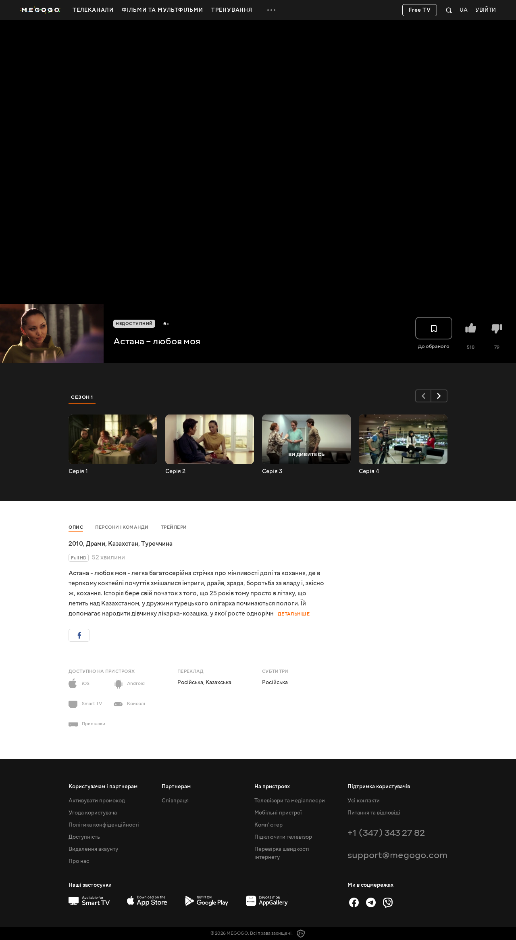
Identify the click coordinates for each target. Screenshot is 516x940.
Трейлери (174, 527)
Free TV (420, 10)
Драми (95, 544)
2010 (76, 544)
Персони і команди (122, 527)
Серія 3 (272, 471)
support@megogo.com (397, 855)
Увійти (485, 10)
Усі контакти (363, 800)
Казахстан (123, 544)
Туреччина (157, 544)
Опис (76, 527)
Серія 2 (175, 471)
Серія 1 (78, 471)
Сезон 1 (82, 397)
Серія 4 (369, 471)
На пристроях (272, 786)
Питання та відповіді (373, 812)
